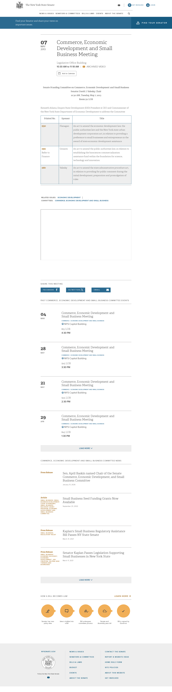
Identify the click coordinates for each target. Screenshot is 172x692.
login (152, 6)
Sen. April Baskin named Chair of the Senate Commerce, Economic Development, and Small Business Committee (93, 482)
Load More (84, 454)
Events (108, 15)
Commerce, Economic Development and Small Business (81, 206)
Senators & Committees (54, 15)
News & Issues (23, 15)
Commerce (66, 326)
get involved (138, 6)
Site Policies (111, 673)
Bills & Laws (85, 15)
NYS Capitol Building (75, 329)
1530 (44, 131)
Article (44, 503)
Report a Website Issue (117, 662)
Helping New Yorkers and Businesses (50, 568)
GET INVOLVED (112, 683)
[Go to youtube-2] (119, 6)
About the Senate (79, 683)
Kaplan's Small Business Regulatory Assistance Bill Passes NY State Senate (94, 538)
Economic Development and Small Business (87, 326)
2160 (44, 173)
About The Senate (133, 15)
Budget (73, 673)
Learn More (121, 602)
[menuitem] (23, 15)
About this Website (115, 678)
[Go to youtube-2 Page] (48, 683)
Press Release (47, 478)
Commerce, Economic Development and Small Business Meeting (88, 320)
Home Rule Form (113, 668)
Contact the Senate (115, 657)
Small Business (47, 506)
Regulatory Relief (48, 540)
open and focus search (153, 16)
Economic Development (69, 203)
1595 (44, 154)
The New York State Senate (40, 6)
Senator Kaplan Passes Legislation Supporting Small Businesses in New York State (93, 560)
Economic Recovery (49, 562)
